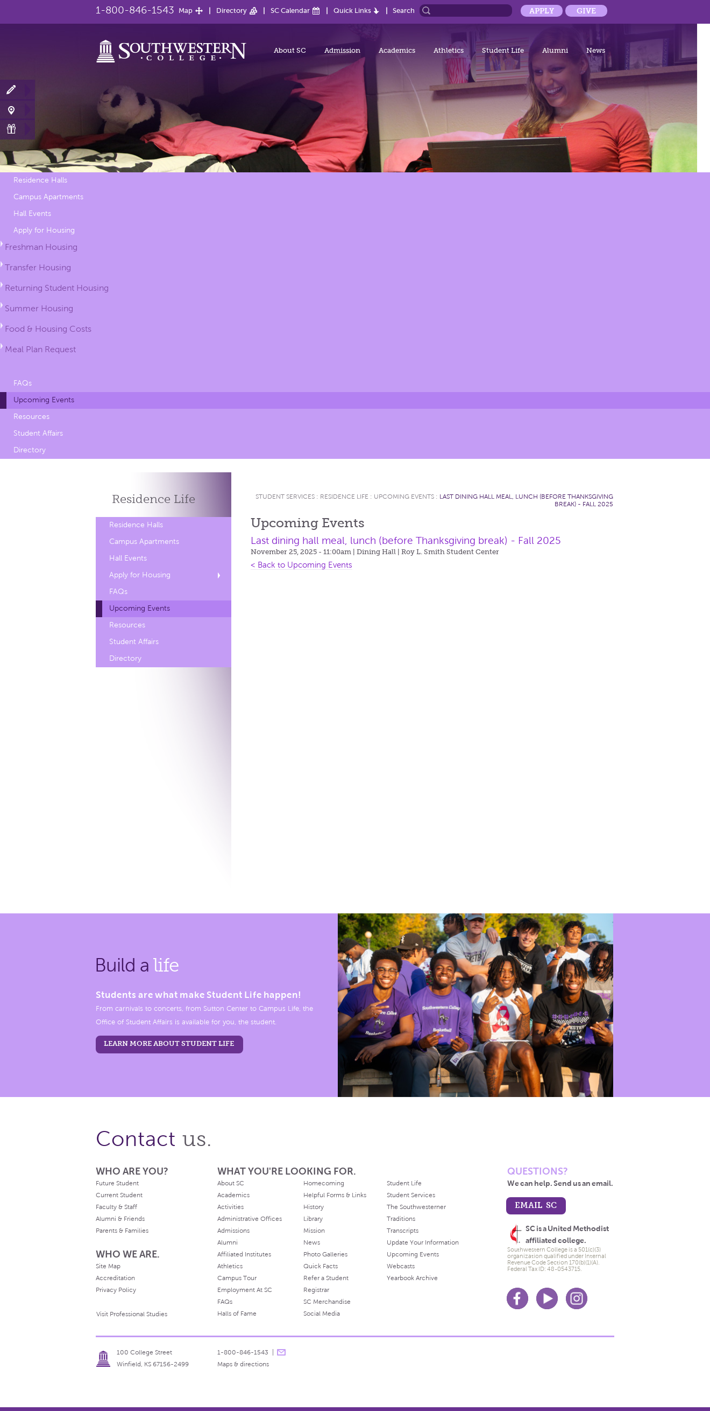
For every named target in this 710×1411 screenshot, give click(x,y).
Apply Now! (17, 90)
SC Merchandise (327, 1301)
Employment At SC (244, 1290)
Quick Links (352, 10)
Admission (342, 50)
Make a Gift (17, 128)
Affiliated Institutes (244, 1254)
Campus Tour (237, 1278)
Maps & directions (243, 1364)
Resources (31, 417)
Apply (541, 10)
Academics (397, 50)
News (595, 50)
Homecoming (323, 1183)
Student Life (503, 50)
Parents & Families (122, 1230)
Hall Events (32, 213)
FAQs (22, 383)
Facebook (517, 1298)
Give (586, 10)
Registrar (316, 1290)
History (313, 1207)
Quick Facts (320, 1266)
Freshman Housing (41, 247)
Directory (231, 10)
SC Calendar (290, 10)
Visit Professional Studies (131, 1314)
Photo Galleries (325, 1254)
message (281, 1352)
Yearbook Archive (412, 1278)
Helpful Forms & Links (334, 1195)
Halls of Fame (237, 1313)
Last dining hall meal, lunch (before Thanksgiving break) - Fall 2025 (406, 540)
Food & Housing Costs (48, 328)
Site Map (108, 1266)
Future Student (117, 1183)
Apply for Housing (44, 230)
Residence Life (344, 496)
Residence (153, 499)
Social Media (321, 1313)
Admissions (233, 1230)
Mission (314, 1230)
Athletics (449, 50)
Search (404, 10)
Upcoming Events (43, 400)
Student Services (285, 496)
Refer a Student (326, 1278)
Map (186, 10)
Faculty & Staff (116, 1207)
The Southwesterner (416, 1207)
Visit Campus (17, 109)
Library (313, 1219)
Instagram (576, 1298)
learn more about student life (169, 1043)
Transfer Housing (38, 267)
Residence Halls (40, 180)
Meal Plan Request (40, 349)
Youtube (547, 1298)
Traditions (401, 1219)
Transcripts (402, 1230)
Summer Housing (39, 308)
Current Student (119, 1195)
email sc (536, 1205)
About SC (290, 50)
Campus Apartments (48, 197)
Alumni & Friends (120, 1219)
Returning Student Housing (57, 287)
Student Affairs (38, 433)
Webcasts (401, 1266)
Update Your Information (423, 1242)
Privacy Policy (116, 1290)
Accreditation (115, 1278)
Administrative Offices (249, 1219)
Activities (230, 1207)
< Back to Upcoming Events (301, 565)
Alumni (555, 50)
